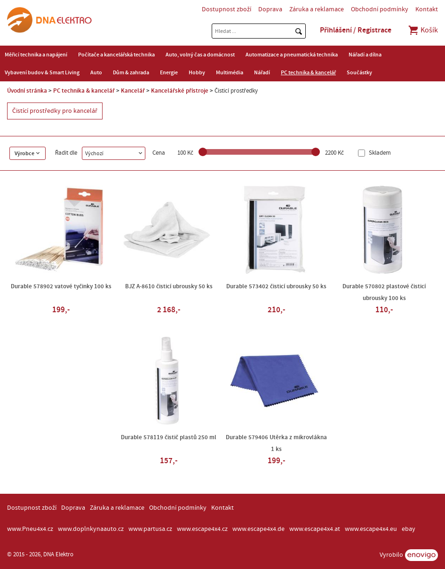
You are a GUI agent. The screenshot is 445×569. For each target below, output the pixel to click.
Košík (422, 30)
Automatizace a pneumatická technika (292, 54)
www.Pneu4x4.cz (30, 529)
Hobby (197, 72)
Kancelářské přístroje (179, 90)
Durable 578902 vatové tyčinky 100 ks (61, 286)
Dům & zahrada (131, 72)
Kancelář (133, 90)
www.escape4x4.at (314, 529)
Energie (169, 72)
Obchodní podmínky (379, 9)
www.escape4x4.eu (371, 529)
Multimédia (229, 72)
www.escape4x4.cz (202, 529)
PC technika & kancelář (308, 72)
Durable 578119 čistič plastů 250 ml (168, 437)
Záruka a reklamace (316, 9)
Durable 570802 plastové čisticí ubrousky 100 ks (384, 292)
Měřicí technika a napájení (36, 54)
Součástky (359, 72)
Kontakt (426, 9)
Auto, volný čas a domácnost (200, 54)
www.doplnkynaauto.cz (91, 529)
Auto (96, 72)
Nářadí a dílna (365, 54)
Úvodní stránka (27, 90)
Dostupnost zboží (226, 9)
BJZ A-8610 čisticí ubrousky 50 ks (169, 286)
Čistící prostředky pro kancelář (54, 111)
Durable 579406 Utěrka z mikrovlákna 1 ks (276, 443)
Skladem (379, 153)
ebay (408, 529)
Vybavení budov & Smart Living (42, 72)
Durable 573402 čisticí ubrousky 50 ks (276, 286)
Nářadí (262, 72)
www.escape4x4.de (258, 529)
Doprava (270, 9)
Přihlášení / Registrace (355, 30)
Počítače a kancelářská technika (116, 54)
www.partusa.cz (150, 529)
